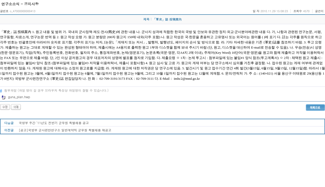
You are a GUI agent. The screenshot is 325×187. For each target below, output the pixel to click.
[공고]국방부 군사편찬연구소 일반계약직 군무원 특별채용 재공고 (65, 130)
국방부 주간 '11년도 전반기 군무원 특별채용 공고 (54, 123)
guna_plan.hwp (16, 97)
